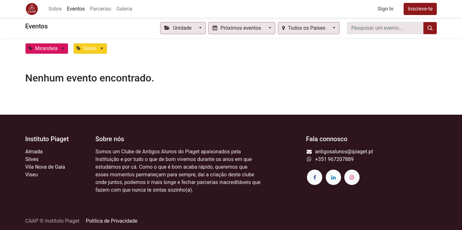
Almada (34, 152)
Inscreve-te (420, 9)
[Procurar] (430, 28)
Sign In (385, 9)
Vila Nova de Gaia (45, 167)
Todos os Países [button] (304, 28)
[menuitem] (55, 9)
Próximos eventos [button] (237, 28)
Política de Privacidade (112, 221)
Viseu (31, 175)
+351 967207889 (334, 159)
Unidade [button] (178, 28)
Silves (32, 159)
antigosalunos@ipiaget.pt (344, 152)
